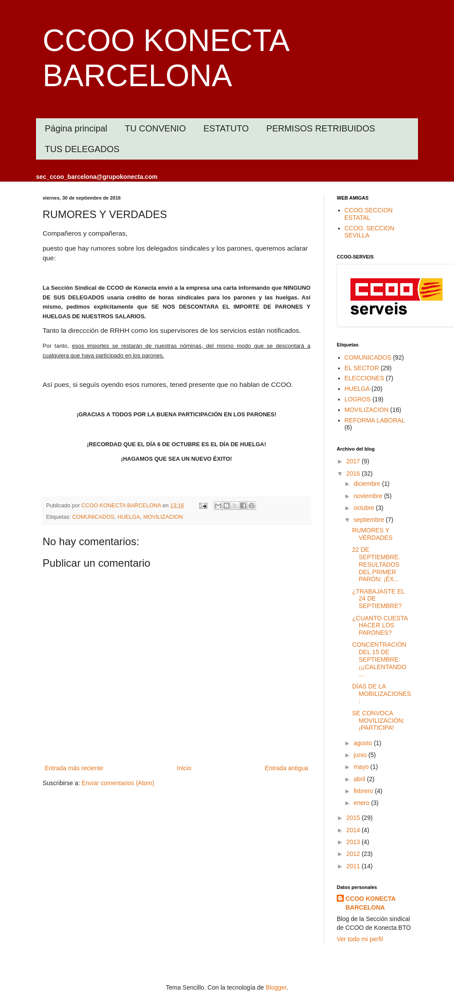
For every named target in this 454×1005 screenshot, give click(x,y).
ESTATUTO (226, 128)
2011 (354, 866)
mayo (361, 766)
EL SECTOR (362, 367)
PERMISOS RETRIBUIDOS (321, 128)
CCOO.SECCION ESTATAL (369, 214)
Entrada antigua (286, 768)
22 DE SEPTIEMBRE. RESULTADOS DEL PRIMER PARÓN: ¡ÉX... (376, 564)
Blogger (276, 987)
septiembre (369, 519)
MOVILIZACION (163, 517)
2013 (354, 841)
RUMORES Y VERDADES (372, 534)
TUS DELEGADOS (82, 149)
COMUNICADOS (93, 517)
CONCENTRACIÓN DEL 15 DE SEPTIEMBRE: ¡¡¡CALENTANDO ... (379, 659)
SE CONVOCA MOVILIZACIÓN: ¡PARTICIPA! (378, 721)
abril (360, 779)
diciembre (367, 483)
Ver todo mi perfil (360, 939)
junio (360, 754)
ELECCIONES (364, 378)
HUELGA (128, 517)
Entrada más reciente (74, 768)
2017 (354, 461)
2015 (354, 817)
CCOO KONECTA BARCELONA (371, 903)
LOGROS (358, 399)
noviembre (368, 495)
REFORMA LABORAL (375, 420)
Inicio (184, 768)
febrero (364, 790)
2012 (354, 853)
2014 (354, 830)
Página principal (76, 128)
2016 (354, 473)
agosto (363, 742)
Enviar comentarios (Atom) (118, 783)
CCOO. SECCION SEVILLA (370, 232)
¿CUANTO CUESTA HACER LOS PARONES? (379, 626)
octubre (364, 507)
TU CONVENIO (155, 128)
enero (362, 802)
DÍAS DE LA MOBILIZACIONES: (381, 694)
